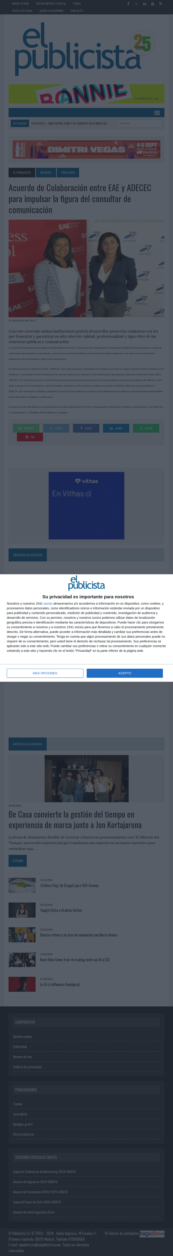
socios (47, 603)
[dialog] (86, 628)
